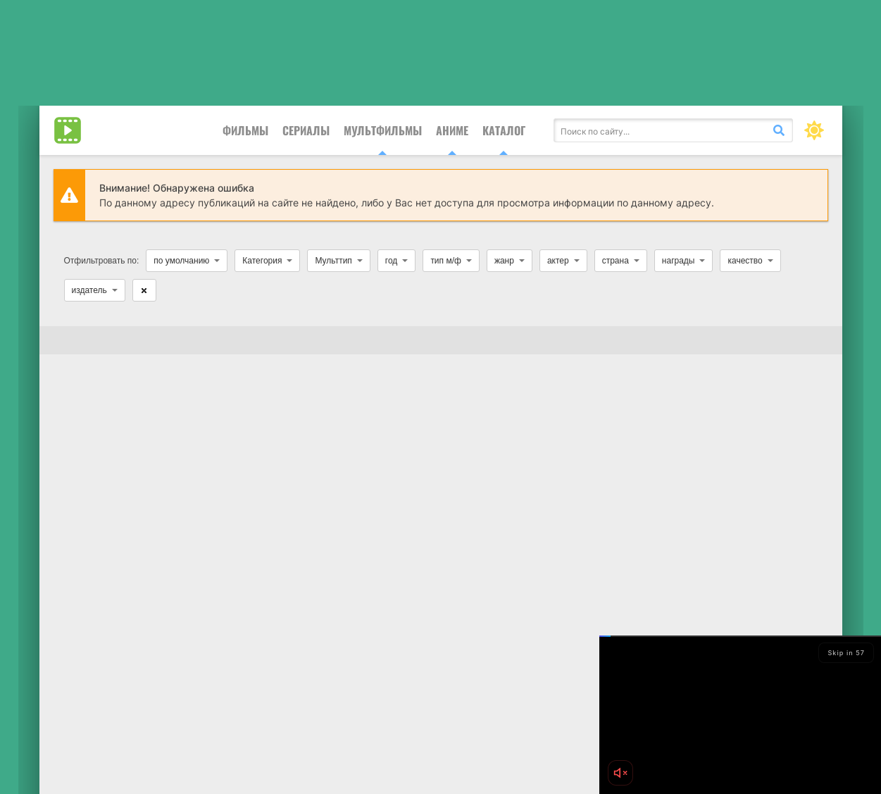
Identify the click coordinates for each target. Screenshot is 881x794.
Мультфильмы (383, 130)
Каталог (503, 130)
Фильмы (245, 130)
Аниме (452, 130)
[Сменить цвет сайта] (814, 130)
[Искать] (779, 130)
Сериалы (306, 130)
